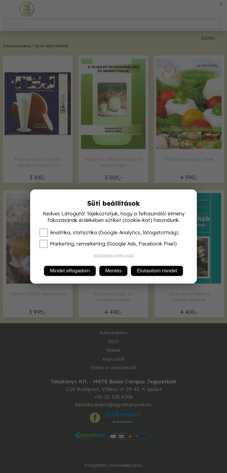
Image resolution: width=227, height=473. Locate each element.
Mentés (113, 271)
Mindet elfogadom (70, 271)
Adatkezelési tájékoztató (113, 255)
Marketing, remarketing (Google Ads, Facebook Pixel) (108, 243)
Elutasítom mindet (157, 271)
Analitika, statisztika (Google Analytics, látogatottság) (109, 232)
